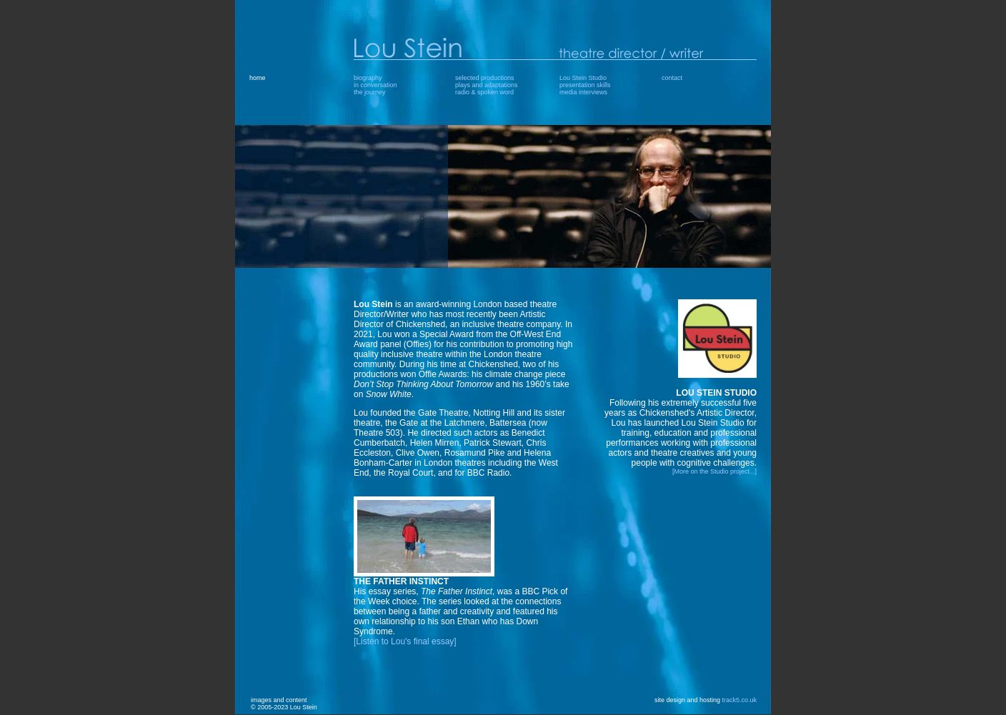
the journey (370, 92)
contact (672, 77)
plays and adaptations (486, 85)
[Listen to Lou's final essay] (405, 641)
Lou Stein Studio (583, 77)
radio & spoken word (484, 92)
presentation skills (585, 85)
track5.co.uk (739, 700)
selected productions (484, 77)
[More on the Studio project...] (714, 471)
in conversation (375, 85)
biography (368, 77)
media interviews (583, 92)
